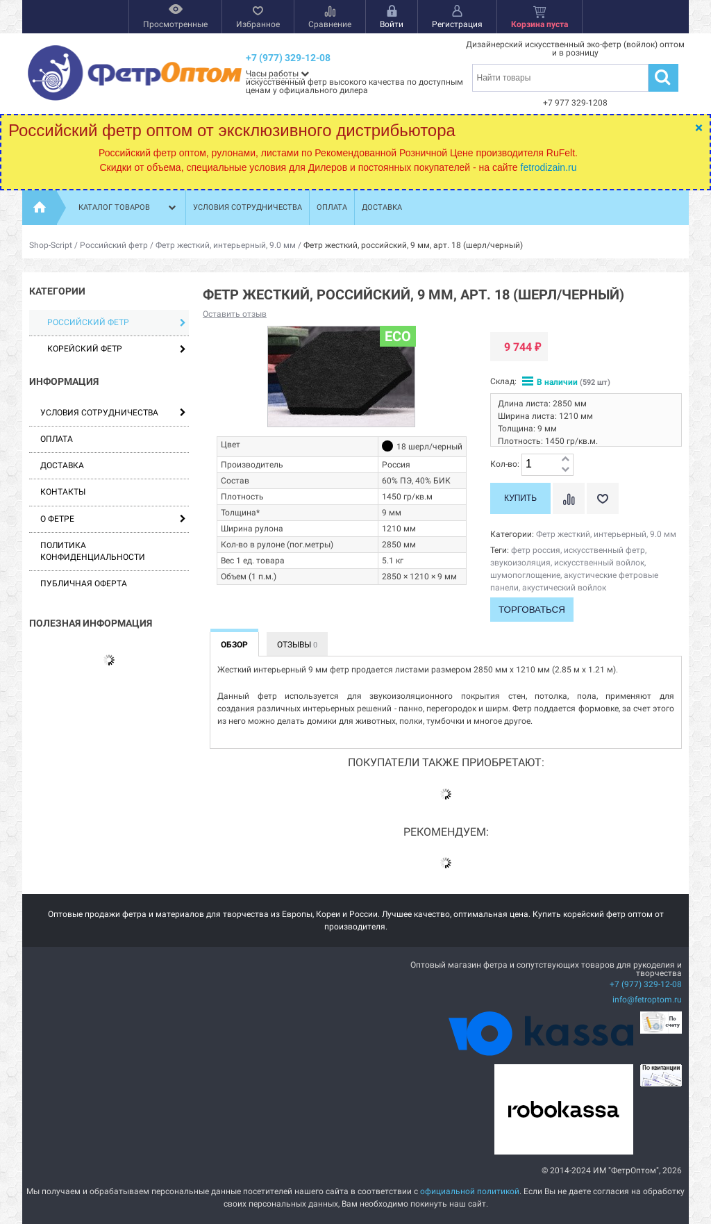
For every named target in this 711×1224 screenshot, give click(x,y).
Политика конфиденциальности (92, 551)
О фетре (57, 519)
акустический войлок (564, 588)
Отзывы (297, 645)
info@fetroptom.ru (647, 999)
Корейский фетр (116, 349)
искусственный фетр (604, 550)
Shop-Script (50, 245)
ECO (398, 336)
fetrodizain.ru (549, 167)
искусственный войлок (599, 563)
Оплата (332, 207)
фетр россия (535, 550)
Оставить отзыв (235, 314)
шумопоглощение (525, 575)
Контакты (62, 492)
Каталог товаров (128, 208)
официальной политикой (469, 1191)
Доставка (382, 207)
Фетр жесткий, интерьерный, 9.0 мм (226, 245)
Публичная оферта (83, 583)
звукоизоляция (520, 563)
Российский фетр (114, 245)
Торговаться (532, 609)
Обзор (234, 645)
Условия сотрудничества (247, 207)
